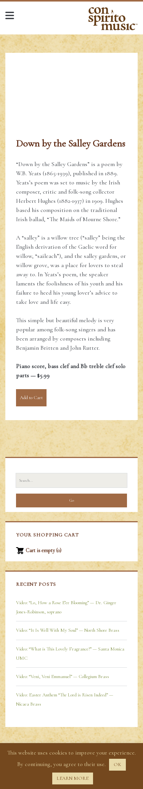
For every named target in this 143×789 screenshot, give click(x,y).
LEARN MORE (72, 778)
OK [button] (117, 764)
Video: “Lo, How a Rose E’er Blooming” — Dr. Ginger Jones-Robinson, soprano (66, 607)
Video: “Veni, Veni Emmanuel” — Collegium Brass (62, 676)
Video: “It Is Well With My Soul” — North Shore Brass (67, 630)
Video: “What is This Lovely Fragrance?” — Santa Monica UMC (70, 653)
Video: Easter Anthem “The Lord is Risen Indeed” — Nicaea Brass (64, 699)
